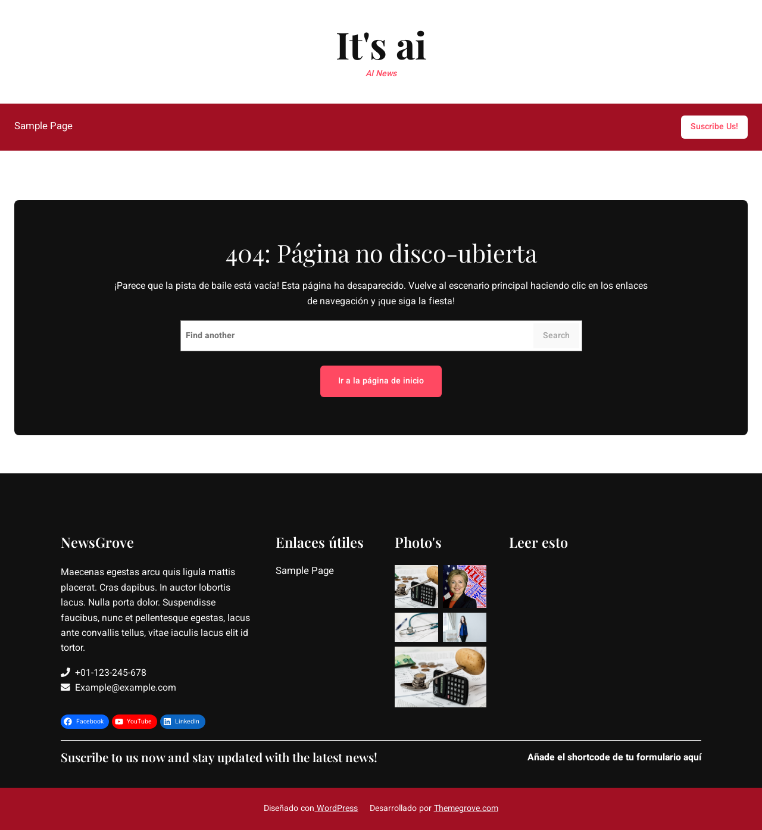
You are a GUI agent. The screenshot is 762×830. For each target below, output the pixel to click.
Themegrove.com (466, 808)
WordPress (336, 808)
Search (556, 335)
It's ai (381, 44)
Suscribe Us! (714, 126)
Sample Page (43, 126)
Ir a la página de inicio (381, 381)
